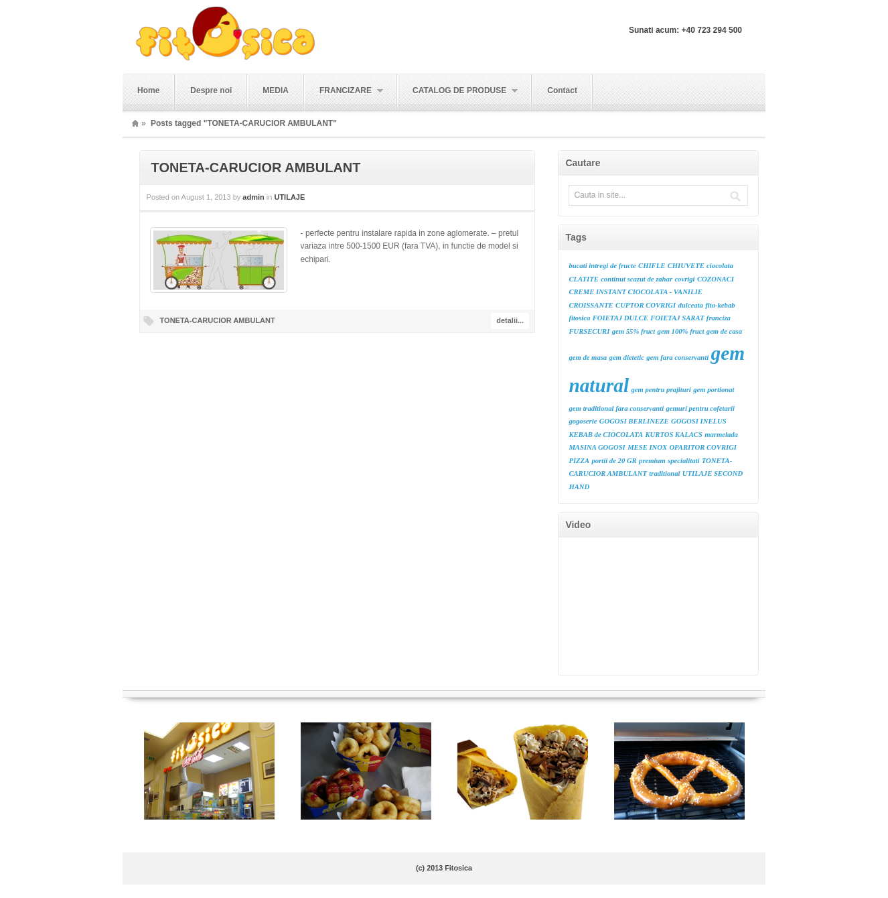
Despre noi (211, 90)
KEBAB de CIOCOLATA (606, 434)
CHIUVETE (686, 265)
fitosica (579, 318)
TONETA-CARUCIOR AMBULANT (256, 167)
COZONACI (715, 279)
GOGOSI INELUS (699, 421)
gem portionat (713, 389)
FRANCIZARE (344, 91)
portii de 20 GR (614, 460)
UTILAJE (289, 197)
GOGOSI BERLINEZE (634, 421)
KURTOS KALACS (673, 434)
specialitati (683, 460)
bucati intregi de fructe (602, 265)
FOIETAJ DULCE (620, 318)
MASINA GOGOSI (597, 447)
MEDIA (276, 90)
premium (652, 460)
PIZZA (579, 460)
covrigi (684, 279)
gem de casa (724, 331)
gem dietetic (626, 357)
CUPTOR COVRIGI (645, 305)
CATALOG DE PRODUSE (458, 91)
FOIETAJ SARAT (677, 318)
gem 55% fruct (634, 331)
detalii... (510, 320)
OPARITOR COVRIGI (703, 447)
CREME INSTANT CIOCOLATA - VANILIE (635, 292)
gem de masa (588, 357)
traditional (664, 473)
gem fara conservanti (677, 357)
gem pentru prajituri (660, 389)
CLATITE (583, 279)
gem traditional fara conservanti (616, 408)
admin (253, 197)
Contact (562, 90)
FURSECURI (589, 331)
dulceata (690, 305)
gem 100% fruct (681, 331)
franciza (719, 318)
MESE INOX (647, 447)
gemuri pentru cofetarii (700, 408)
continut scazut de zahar (636, 279)
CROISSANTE (591, 305)
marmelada (721, 434)
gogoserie (583, 421)
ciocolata (720, 265)
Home (148, 90)
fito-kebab (720, 305)
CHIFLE (651, 265)
